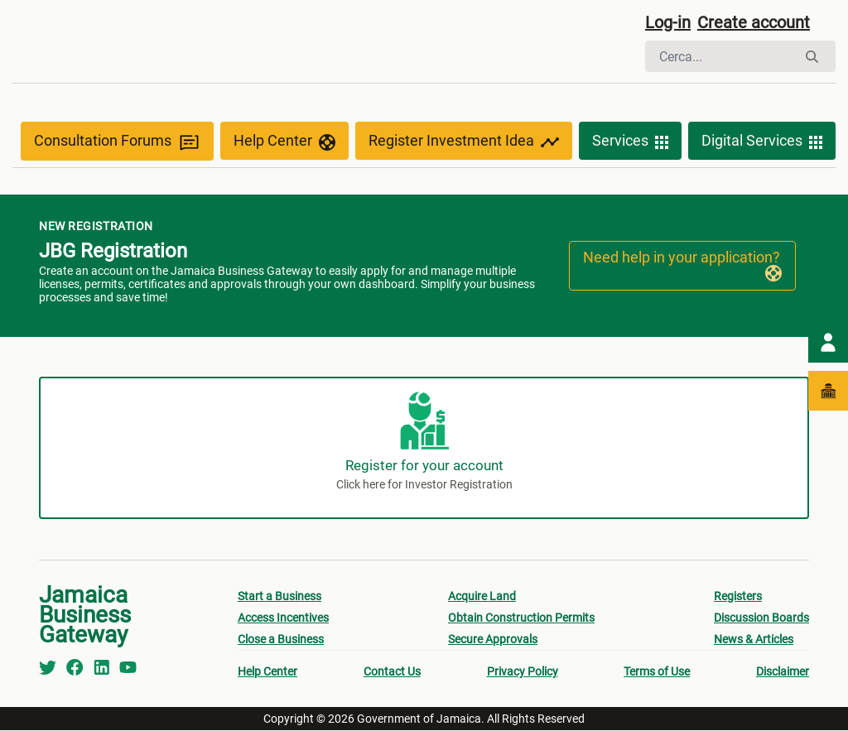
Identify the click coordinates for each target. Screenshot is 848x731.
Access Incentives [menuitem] (283, 618)
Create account (753, 22)
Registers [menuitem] (738, 597)
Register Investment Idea (464, 142)
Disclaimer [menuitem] (782, 672)
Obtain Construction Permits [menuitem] (521, 618)
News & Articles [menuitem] (753, 640)
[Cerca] (721, 56)
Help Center (284, 142)
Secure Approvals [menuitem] (492, 640)
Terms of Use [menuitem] (657, 672)
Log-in (668, 22)
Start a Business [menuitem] (279, 597)
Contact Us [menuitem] (392, 672)
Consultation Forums (117, 142)
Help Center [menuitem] (267, 672)
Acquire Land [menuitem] (482, 597)
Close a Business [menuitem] (281, 640)
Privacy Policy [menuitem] (522, 672)
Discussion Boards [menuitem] (761, 618)
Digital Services (761, 142)
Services (630, 142)
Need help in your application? (682, 265)
